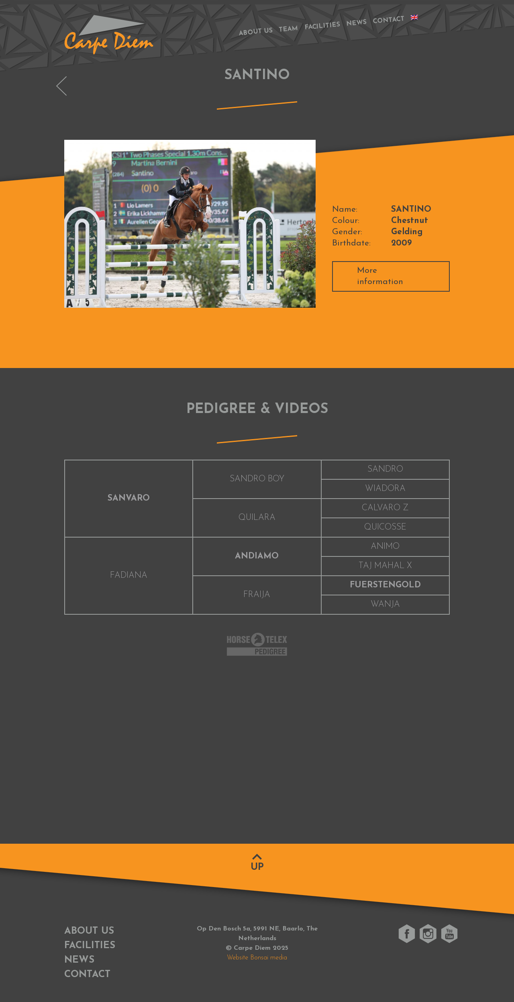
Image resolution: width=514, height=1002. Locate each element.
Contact (389, 20)
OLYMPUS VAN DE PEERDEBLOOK (61, 86)
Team (288, 29)
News (356, 23)
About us (256, 32)
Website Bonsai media (257, 958)
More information (380, 276)
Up (257, 867)
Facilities (322, 26)
